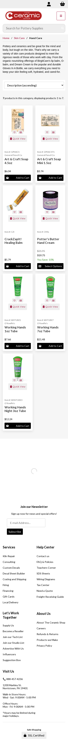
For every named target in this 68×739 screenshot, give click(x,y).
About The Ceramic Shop (51, 622)
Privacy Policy (44, 645)
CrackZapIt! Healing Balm (13, 241)
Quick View (17, 138)
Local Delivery (10, 602)
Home (6, 38)
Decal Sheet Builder (14, 573)
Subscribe (15, 531)
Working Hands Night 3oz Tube (15, 409)
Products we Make (47, 639)
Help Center (45, 547)
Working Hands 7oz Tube (48, 329)
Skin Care (19, 38)
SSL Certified (34, 735)
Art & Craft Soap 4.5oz (16, 161)
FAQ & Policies (45, 561)
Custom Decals (11, 567)
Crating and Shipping (14, 579)
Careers (41, 628)
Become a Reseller (13, 631)
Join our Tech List (13, 636)
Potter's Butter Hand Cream (48, 241)
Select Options (50, 266)
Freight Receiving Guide (50, 596)
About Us (44, 614)
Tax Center (43, 585)
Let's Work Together (11, 615)
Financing (8, 590)
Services (9, 547)
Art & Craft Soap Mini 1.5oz (49, 161)
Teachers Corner (46, 567)
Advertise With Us (13, 648)
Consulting (9, 561)
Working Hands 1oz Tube (15, 329)
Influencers (9, 654)
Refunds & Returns (47, 634)
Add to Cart (17, 177)
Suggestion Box (12, 660)
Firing (6, 585)
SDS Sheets (43, 573)
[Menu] (61, 16)
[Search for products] (31, 28)
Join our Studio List (13, 642)
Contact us (43, 556)
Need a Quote (45, 590)
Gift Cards (9, 596)
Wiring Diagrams (46, 579)
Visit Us (8, 671)
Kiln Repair (9, 556)
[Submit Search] (62, 28)
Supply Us (8, 625)
